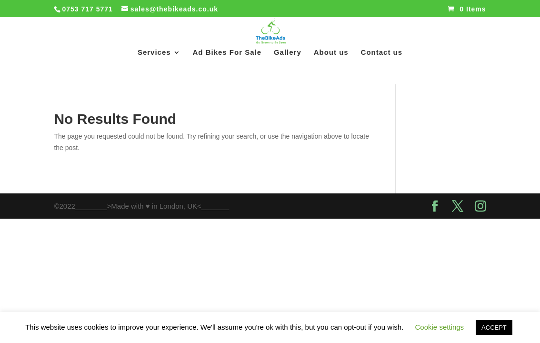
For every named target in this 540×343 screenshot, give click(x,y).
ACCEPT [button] (494, 327)
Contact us (382, 52)
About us (331, 52)
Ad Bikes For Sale (227, 52)
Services (154, 52)
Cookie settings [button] (439, 327)
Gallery (287, 52)
